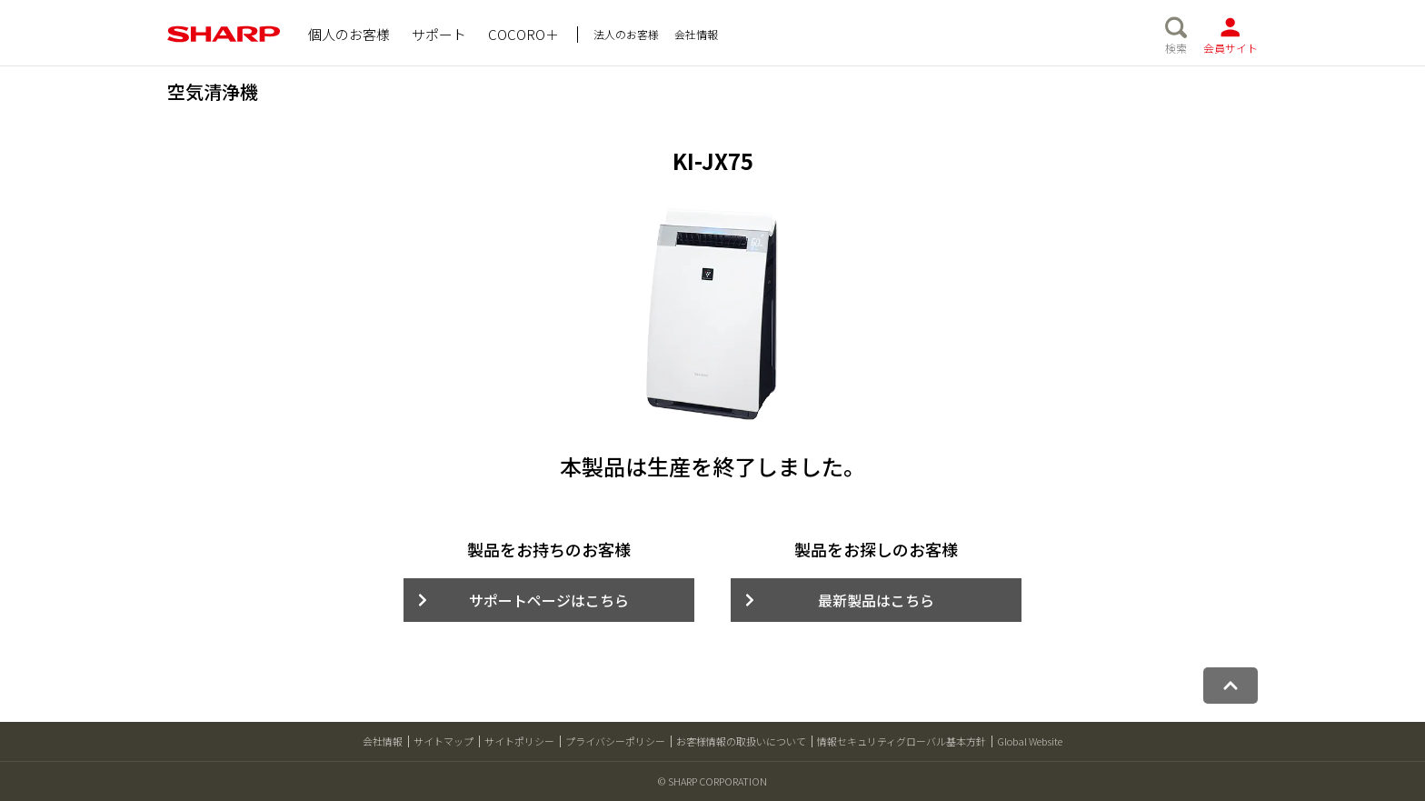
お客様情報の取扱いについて (741, 741)
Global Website (1029, 741)
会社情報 (383, 741)
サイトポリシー (519, 741)
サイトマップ (443, 741)
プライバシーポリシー (615, 741)
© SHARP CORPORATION (712, 781)
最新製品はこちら (876, 600)
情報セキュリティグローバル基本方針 (901, 741)
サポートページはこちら (549, 600)
